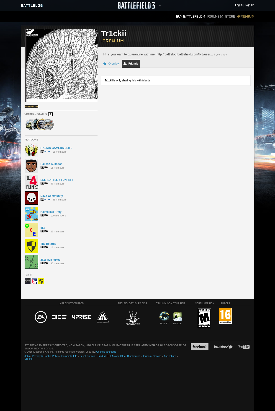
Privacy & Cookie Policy (45, 356)
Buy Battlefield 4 (190, 16)
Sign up (249, 5)
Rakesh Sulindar (51, 164)
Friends (130, 63)
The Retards (48, 243)
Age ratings (170, 356)
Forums (215, 16)
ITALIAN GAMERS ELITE (56, 148)
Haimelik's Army (51, 211)
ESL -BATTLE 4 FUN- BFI (57, 180)
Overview (111, 63)
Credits (29, 358)
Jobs (27, 356)
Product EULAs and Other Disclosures (119, 356)
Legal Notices (87, 356)
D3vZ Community (52, 196)
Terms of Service (152, 356)
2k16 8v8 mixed (51, 259)
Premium (245, 16)
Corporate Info (69, 356)
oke (43, 227)
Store (230, 16)
